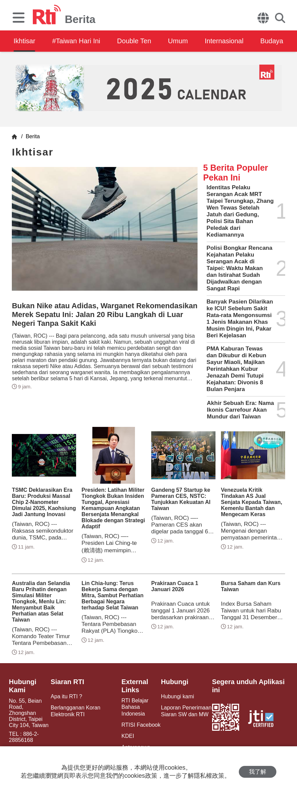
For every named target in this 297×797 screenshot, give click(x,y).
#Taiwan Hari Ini (76, 41)
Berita (32, 136)
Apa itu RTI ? (66, 696)
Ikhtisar (24, 41)
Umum (178, 41)
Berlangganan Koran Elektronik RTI (75, 711)
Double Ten (134, 41)
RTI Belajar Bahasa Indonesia (134, 707)
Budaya (272, 41)
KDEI (127, 736)
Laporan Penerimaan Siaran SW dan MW (186, 711)
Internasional (224, 41)
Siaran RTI (67, 681)
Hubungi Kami (22, 686)
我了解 (257, 772)
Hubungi (174, 681)
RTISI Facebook (140, 725)
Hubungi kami (177, 696)
